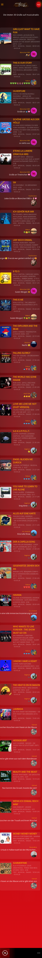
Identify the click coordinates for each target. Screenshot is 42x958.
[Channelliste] (38, 953)
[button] (2, 4)
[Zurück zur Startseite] (21, 4)
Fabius (27, 81)
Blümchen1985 (25, 52)
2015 (15, 525)
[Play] (5, 952)
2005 (15, 779)
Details (28, 46)
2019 (15, 644)
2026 (15, 336)
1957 (15, 872)
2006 (15, 387)
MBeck (27, 230)
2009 (15, 74)
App (38, 4)
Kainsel (34, 725)
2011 (15, 46)
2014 (15, 360)
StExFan (27, 343)
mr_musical (26, 531)
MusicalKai (33, 847)
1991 (15, 692)
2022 (15, 189)
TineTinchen (32, 196)
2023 (15, 604)
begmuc (27, 449)
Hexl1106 (27, 394)
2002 (15, 223)
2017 (15, 309)
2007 (15, 750)
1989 (15, 442)
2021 (15, 249)
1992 (15, 497)
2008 (15, 103)
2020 (15, 283)
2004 (15, 841)
